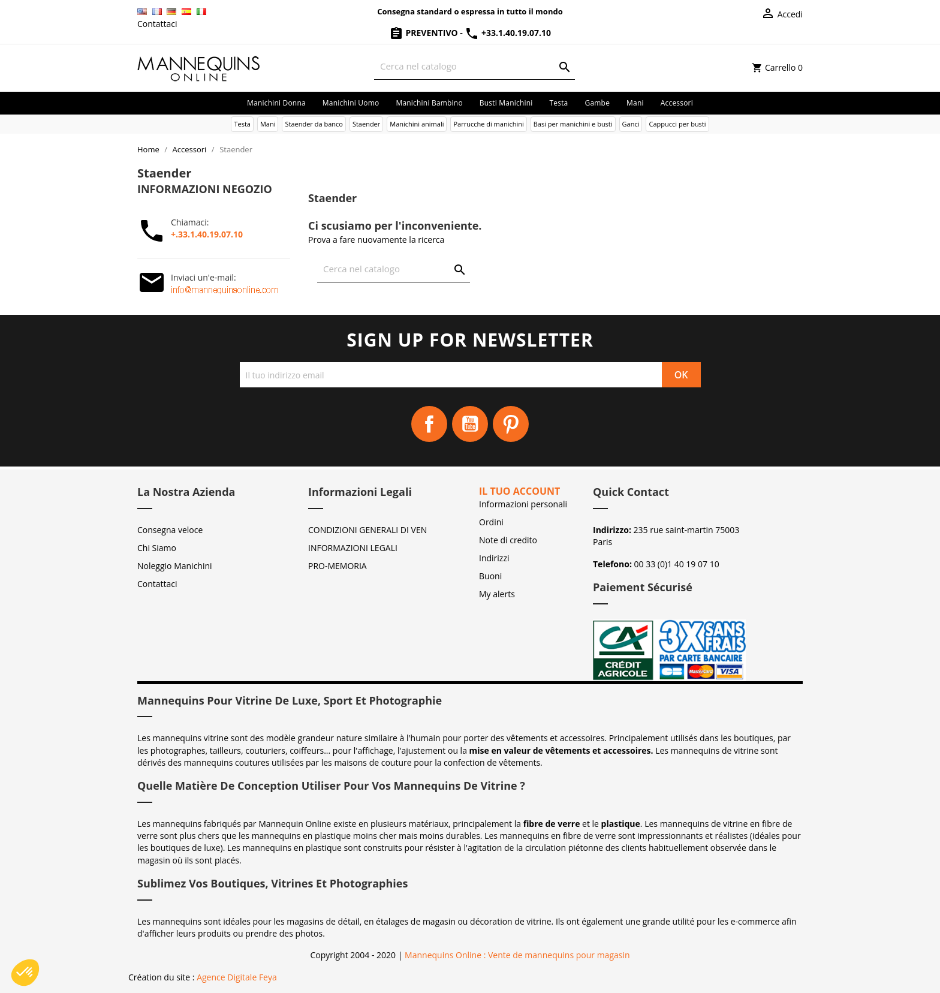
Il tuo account (519, 491)
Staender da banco (313, 123)
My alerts (497, 594)
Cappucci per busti (677, 123)
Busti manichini (506, 103)
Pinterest (511, 424)
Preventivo (424, 32)
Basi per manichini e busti (573, 123)
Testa (558, 103)
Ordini (491, 522)
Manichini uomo (351, 103)
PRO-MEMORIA (337, 565)
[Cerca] (474, 66)
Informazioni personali (523, 504)
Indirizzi (494, 558)
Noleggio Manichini (174, 565)
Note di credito (508, 540)
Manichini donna (276, 103)
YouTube (470, 424)
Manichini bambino (429, 103)
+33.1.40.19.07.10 (508, 32)
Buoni (490, 576)
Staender (366, 123)
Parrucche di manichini (488, 123)
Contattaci (157, 23)
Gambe (597, 103)
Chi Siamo (156, 547)
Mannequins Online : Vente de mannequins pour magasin (517, 955)
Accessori (677, 103)
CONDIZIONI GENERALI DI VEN (367, 529)
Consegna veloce (170, 529)
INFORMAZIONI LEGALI (352, 547)
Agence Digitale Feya (237, 977)
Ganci (631, 123)
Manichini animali (417, 123)
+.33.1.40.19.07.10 (207, 234)
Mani (635, 103)
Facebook (429, 424)
